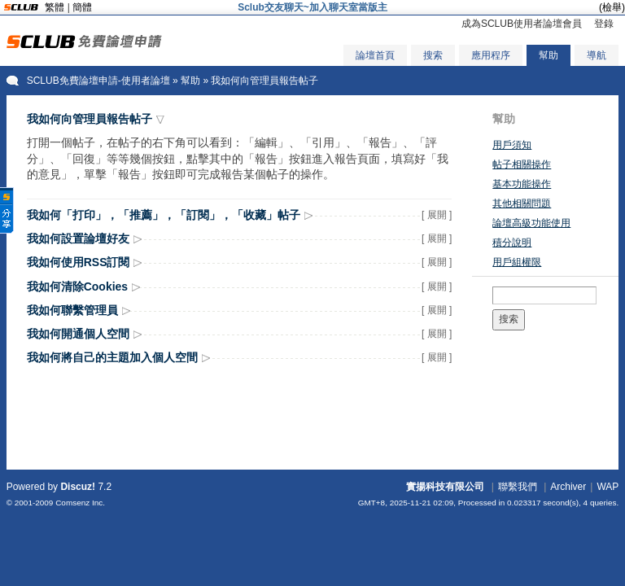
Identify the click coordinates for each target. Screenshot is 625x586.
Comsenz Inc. (80, 502)
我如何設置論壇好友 (78, 238)
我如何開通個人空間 (78, 333)
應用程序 (490, 55)
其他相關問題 (521, 203)
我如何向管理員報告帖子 (89, 118)
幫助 (548, 55)
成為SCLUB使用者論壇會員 (521, 23)
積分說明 (511, 242)
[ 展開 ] (437, 215)
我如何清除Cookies (77, 286)
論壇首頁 (375, 55)
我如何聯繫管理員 (72, 310)
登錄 (604, 23)
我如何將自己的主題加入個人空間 (112, 357)
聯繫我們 (517, 486)
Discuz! (77, 486)
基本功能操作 (521, 184)
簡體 (82, 7)
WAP (607, 486)
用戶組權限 (516, 262)
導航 (596, 55)
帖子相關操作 (521, 164)
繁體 (54, 7)
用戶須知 (511, 145)
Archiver (568, 486)
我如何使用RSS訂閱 (78, 262)
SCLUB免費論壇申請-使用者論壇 (98, 80)
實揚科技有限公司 (445, 486)
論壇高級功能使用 (531, 223)
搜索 (433, 55)
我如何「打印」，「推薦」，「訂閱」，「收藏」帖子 (163, 214)
